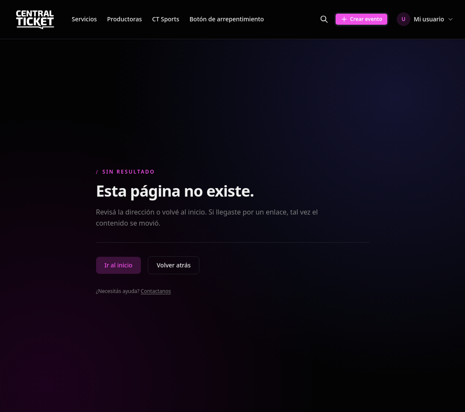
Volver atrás (173, 265)
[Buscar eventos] (324, 19)
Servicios (84, 19)
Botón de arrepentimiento (227, 19)
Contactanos (156, 291)
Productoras (124, 19)
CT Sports (165, 19)
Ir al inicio (119, 265)
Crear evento (361, 19)
